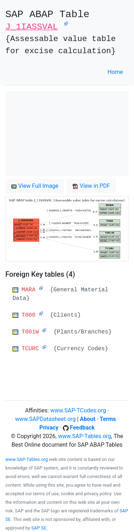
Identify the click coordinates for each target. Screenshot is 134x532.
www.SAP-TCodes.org (78, 410)
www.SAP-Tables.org (84, 436)
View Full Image (34, 185)
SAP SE (38, 528)
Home (115, 72)
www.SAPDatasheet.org (45, 419)
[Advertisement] (67, 133)
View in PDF (91, 185)
